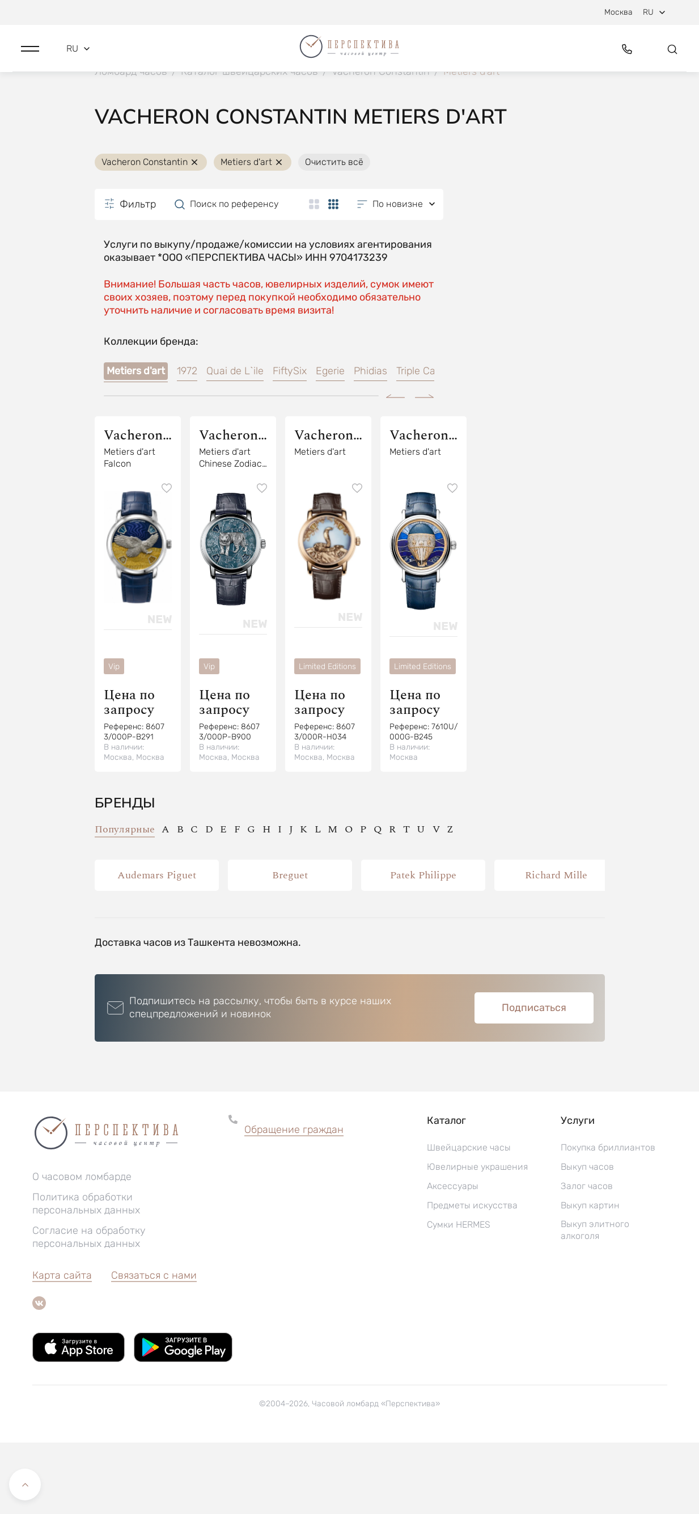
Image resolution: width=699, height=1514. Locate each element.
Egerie (330, 443)
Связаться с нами (154, 1346)
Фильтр (130, 275)
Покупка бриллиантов (608, 1218)
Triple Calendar (430, 443)
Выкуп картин (590, 1276)
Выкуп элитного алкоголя (595, 1301)
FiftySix (290, 443)
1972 (187, 443)
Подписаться (534, 1079)
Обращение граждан (294, 1201)
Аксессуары (452, 1257)
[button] (30, 55)
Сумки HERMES (458, 1296)
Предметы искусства (472, 1276)
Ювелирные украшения (477, 1238)
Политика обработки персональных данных (86, 1275)
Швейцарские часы (469, 1218)
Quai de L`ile (235, 443)
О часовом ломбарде (82, 1248)
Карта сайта (62, 1346)
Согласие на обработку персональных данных (89, 1308)
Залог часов (587, 1257)
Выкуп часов (587, 1238)
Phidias (370, 443)
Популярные (125, 901)
